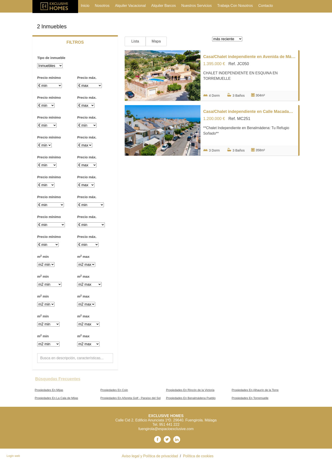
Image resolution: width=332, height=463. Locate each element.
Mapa (156, 41)
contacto (265, 6)
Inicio (85, 6)
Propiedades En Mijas (49, 390)
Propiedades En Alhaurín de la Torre (255, 390)
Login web (13, 456)
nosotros (102, 6)
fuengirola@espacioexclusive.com (166, 429)
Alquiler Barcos (163, 6)
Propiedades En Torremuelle (250, 398)
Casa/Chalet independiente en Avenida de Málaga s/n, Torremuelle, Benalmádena (249, 56)
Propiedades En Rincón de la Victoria (190, 390)
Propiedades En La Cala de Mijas (56, 398)
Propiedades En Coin (114, 390)
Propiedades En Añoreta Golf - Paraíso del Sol (130, 398)
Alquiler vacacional (130, 6)
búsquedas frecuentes (57, 379)
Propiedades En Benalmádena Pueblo (191, 398)
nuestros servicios (196, 6)
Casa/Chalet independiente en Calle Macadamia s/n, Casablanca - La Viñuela (249, 111)
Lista (135, 41)
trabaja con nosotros (235, 6)
